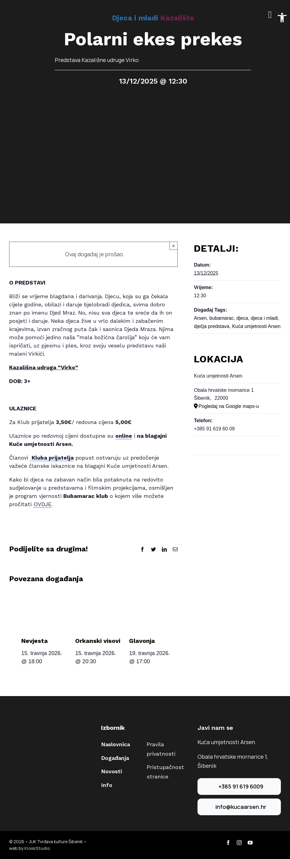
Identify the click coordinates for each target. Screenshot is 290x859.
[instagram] (239, 842)
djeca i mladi (264, 318)
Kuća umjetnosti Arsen (256, 326)
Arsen (200, 318)
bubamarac (221, 318)
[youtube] (250, 842)
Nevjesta (34, 640)
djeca (242, 318)
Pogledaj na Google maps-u (228, 406)
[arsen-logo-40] (15, 11)
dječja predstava (211, 326)
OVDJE (42, 504)
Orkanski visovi (97, 640)
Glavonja (142, 640)
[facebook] (228, 842)
